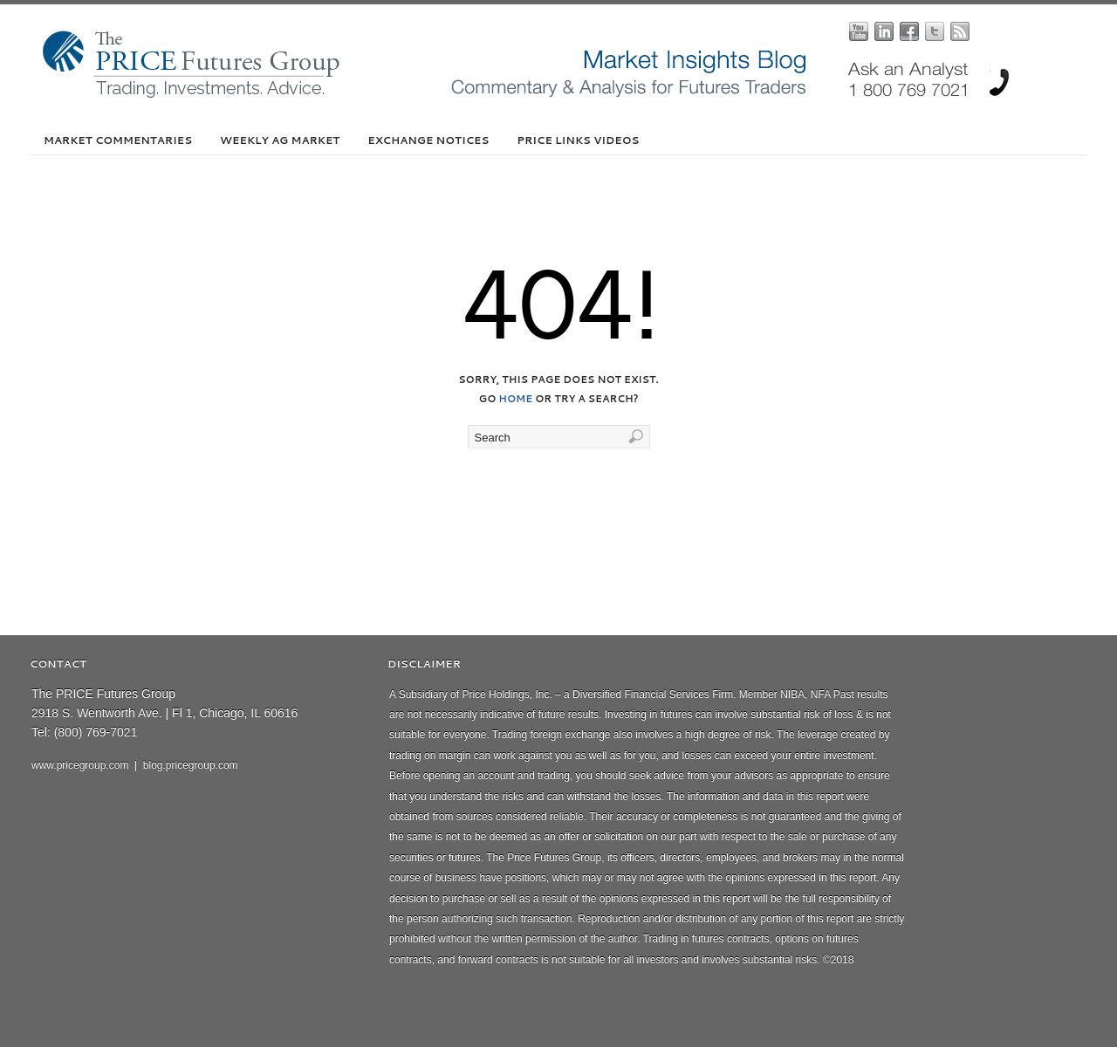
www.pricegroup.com (79, 765)
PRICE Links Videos (578, 140)
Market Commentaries (118, 140)
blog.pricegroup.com (190, 765)
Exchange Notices (428, 140)
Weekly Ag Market (279, 140)
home (515, 399)
